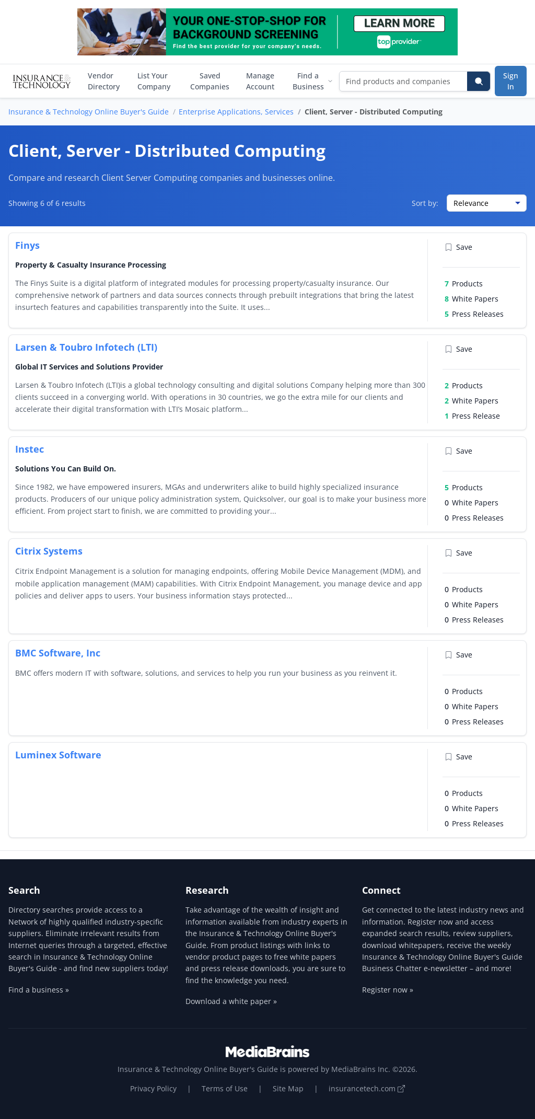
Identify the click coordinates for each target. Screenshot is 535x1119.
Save (458, 246)
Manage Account (260, 81)
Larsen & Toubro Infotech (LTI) (86, 347)
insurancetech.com (367, 1088)
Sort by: (425, 203)
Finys (27, 245)
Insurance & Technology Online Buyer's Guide (88, 112)
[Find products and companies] (404, 81)
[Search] (478, 81)
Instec (29, 449)
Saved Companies (209, 81)
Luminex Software (58, 754)
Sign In (510, 81)
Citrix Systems (49, 551)
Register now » (387, 990)
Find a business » (38, 990)
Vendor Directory (104, 81)
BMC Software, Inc (57, 653)
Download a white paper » (231, 1001)
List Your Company (153, 81)
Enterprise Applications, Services (236, 112)
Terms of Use (225, 1088)
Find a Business (313, 81)
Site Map (288, 1088)
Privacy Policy (153, 1088)
